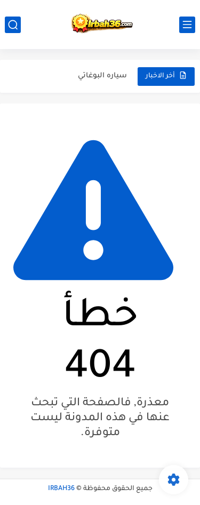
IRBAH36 (61, 489)
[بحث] (13, 25)
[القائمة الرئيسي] (187, 25)
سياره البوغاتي (102, 76)
